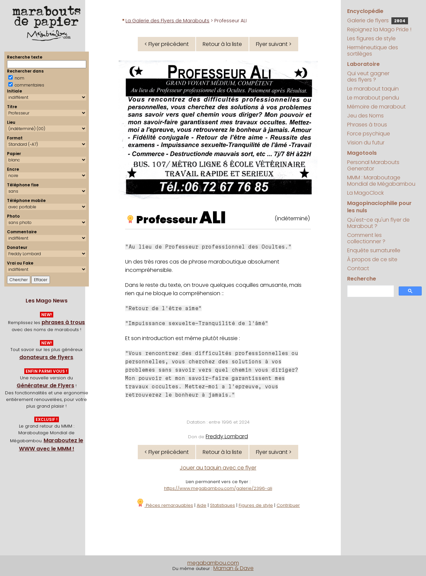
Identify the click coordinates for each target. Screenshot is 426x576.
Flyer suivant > (274, 44)
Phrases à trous (367, 124)
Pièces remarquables (164, 505)
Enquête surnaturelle (373, 250)
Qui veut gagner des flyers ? (368, 77)
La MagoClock (365, 193)
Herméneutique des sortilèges (372, 51)
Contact (358, 268)
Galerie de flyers (377, 20)
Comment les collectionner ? (366, 238)
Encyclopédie (365, 11)
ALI (212, 217)
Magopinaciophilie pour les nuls (379, 206)
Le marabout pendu (373, 97)
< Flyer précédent (166, 44)
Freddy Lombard (227, 436)
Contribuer (288, 505)
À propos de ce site (372, 259)
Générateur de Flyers (45, 385)
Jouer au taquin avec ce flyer (218, 468)
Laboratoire (363, 64)
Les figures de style (371, 38)
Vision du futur (365, 142)
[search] (369, 291)
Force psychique (368, 133)
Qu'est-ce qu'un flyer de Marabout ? (378, 223)
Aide (201, 505)
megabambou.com (213, 563)
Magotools (362, 153)
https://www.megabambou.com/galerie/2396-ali (218, 488)
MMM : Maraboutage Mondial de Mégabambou (381, 181)
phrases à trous (63, 322)
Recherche (361, 279)
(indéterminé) (292, 218)
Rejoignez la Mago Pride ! (379, 29)
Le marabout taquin (373, 89)
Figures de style (256, 505)
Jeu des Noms (365, 115)
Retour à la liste (222, 44)
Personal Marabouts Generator (373, 165)
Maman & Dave (233, 568)
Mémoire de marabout (376, 106)
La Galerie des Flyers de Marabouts (167, 20)
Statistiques (222, 505)
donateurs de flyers (46, 357)
